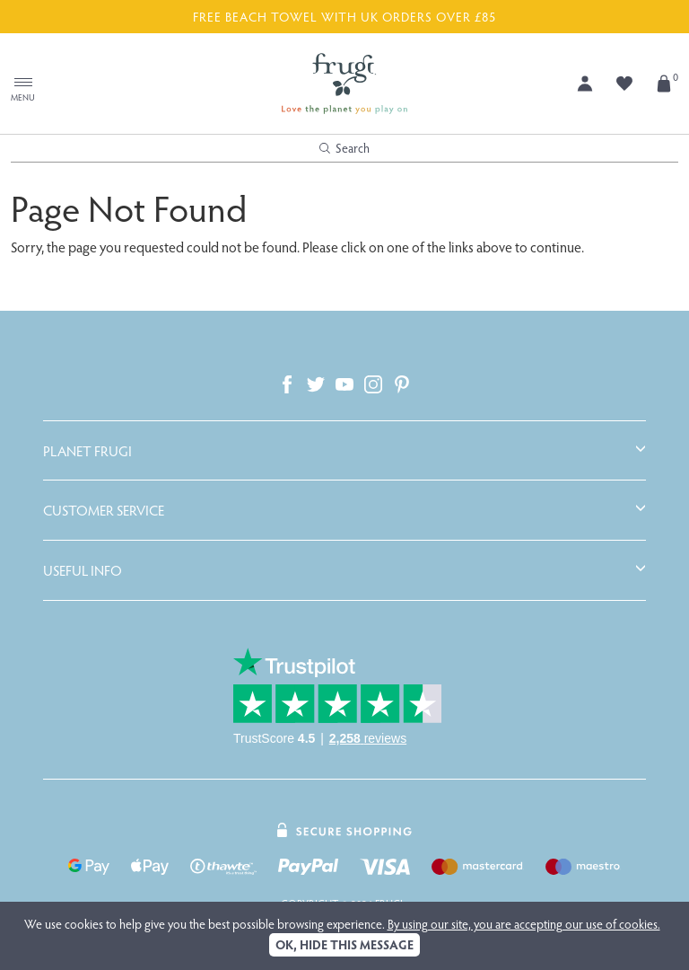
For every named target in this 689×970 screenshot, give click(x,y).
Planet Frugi (87, 451)
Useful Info (82, 570)
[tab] (344, 451)
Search (344, 147)
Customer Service (103, 510)
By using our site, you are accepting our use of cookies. (524, 923)
